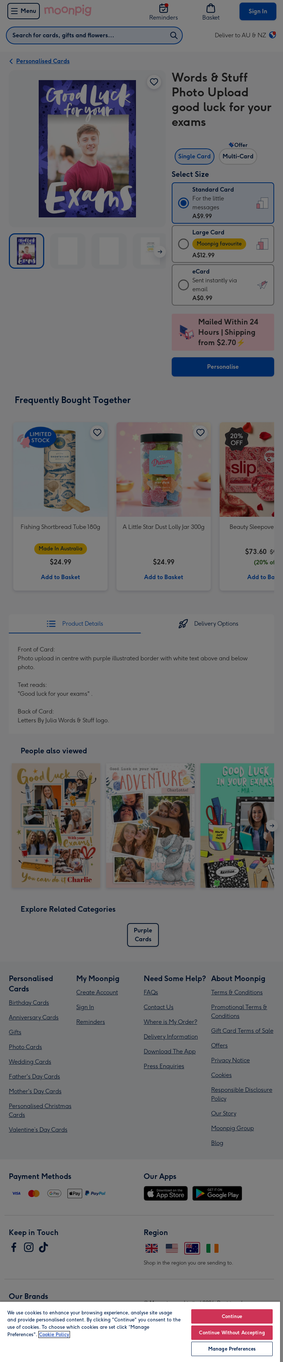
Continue (232, 1316)
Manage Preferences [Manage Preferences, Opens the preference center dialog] (232, 1349)
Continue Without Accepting (232, 1332)
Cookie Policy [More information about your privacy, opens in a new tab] (54, 1334)
